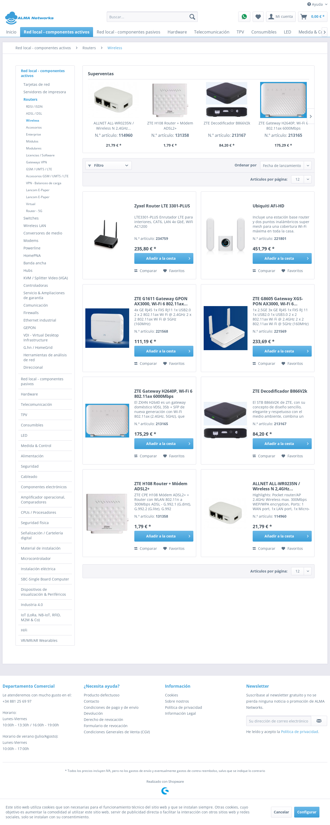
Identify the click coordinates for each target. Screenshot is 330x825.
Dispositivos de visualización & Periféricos (43, 592)
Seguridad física (35, 522)
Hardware (29, 394)
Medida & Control (36, 445)
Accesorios (34, 127)
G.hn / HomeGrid (38, 347)
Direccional (33, 367)
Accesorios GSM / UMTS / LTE (47, 176)
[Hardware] (177, 32)
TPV (24, 414)
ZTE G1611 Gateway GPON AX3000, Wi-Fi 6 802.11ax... (161, 301)
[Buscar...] (152, 17)
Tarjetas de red (36, 84)
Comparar (145, 270)
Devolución (93, 713)
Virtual (30, 204)
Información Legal (180, 713)
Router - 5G (34, 211)
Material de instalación (41, 548)
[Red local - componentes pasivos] (128, 32)
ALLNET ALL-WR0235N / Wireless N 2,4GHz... (114, 126)
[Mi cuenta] (281, 17)
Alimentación (32, 455)
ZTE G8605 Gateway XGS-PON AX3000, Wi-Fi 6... (278, 301)
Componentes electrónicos (44, 486)
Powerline (31, 248)
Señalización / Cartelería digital (42, 535)
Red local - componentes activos (43, 73)
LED (24, 435)
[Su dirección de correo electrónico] (278, 721)
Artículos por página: (268, 179)
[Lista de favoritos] (258, 17)
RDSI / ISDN (34, 106)
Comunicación (35, 305)
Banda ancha (34, 262)
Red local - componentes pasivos (42, 381)
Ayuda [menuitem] (315, 4)
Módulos (32, 141)
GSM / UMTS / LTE (39, 169)
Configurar (306, 812)
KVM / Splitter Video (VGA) (45, 277)
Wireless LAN (34, 225)
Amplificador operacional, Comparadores (43, 499)
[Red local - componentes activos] (56, 32)
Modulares (34, 148)
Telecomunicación (36, 404)
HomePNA (32, 255)
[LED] (287, 32)
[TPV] (240, 32)
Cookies (171, 695)
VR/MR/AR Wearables (39, 640)
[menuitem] (152, 17)
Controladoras (35, 285)
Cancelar (281, 812)
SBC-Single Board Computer (45, 579)
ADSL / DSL (34, 113)
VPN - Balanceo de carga (43, 183)
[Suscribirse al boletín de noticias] (319, 721)
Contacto (91, 701)
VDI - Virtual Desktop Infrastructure (41, 337)
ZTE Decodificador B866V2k (227, 123)
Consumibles (32, 425)
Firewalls (31, 312)
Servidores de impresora (44, 91)
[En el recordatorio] (174, 271)
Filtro (96, 165)
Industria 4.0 (32, 604)
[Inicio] (11, 32)
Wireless (32, 120)
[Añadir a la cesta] (163, 258)
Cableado (29, 476)
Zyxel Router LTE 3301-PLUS (162, 206)
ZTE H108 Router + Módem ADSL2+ (170, 126)
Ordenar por (246, 165)
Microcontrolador (36, 558)
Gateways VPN (36, 162)
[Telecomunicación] (212, 32)
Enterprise (33, 134)
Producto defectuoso (101, 695)
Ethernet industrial (39, 320)
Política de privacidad (183, 707)
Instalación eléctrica (38, 568)
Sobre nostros (177, 701)
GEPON (29, 327)
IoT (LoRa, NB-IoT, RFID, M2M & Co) (41, 617)
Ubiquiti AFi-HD (268, 206)
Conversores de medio (42, 233)
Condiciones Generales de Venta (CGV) (117, 731)
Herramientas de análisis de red (45, 357)
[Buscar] (192, 17)
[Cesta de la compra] (312, 17)
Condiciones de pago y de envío (111, 707)
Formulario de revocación (106, 725)
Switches (31, 218)
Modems (30, 240)
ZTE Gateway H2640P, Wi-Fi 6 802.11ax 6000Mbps (283, 126)
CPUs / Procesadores (38, 512)
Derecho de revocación (103, 719)
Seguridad (30, 466)
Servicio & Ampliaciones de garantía (44, 295)
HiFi (24, 630)
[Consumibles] (264, 32)
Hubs (27, 270)
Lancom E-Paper (38, 190)
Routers (30, 99)
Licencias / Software (40, 155)
